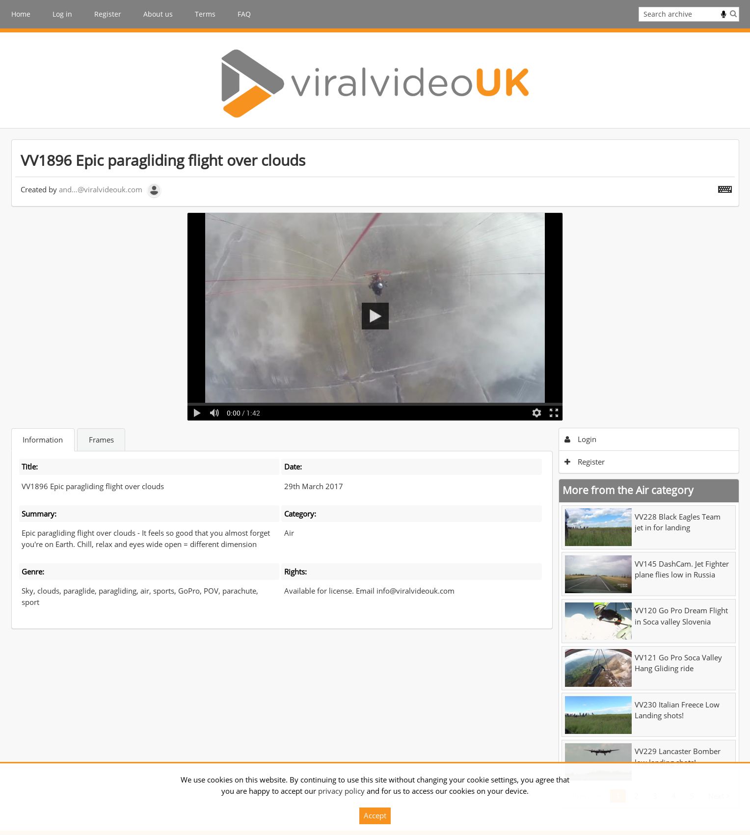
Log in (62, 14)
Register (107, 14)
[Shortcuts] (725, 187)
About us (158, 14)
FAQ (244, 14)
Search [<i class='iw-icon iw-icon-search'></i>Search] (733, 13)
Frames (101, 439)
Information (43, 439)
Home (20, 14)
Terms (205, 14)
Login (580, 439)
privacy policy (341, 791)
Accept (375, 815)
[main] (375, 474)
